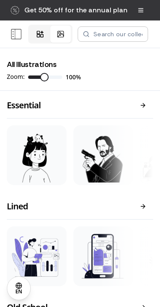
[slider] (44, 77)
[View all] (143, 105)
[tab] (40, 34)
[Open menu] (16, 34)
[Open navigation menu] (140, 10)
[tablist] (50, 34)
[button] (69, 10)
